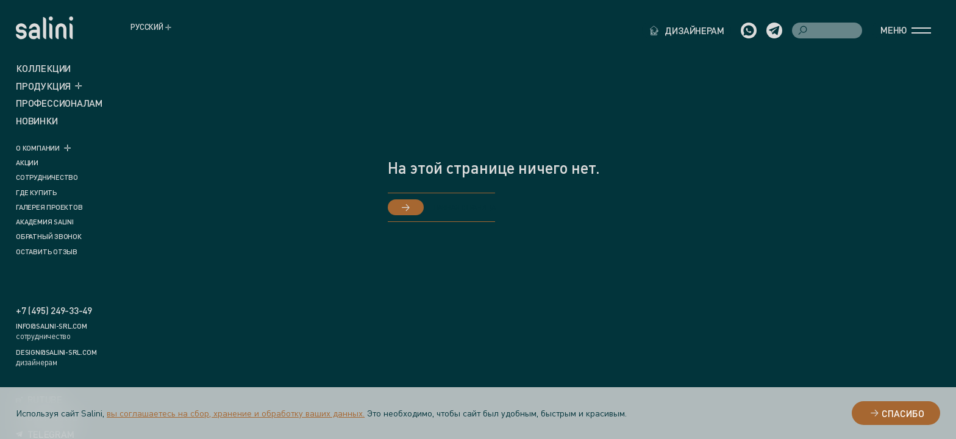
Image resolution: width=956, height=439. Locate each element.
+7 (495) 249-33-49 (54, 310)
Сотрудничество (47, 177)
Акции (27, 162)
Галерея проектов (49, 207)
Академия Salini (45, 222)
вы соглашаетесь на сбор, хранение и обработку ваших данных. (236, 413)
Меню (905, 29)
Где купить (36, 192)
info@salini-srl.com (51, 326)
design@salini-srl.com (56, 352)
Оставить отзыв (46, 251)
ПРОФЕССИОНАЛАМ (59, 103)
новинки (36, 121)
